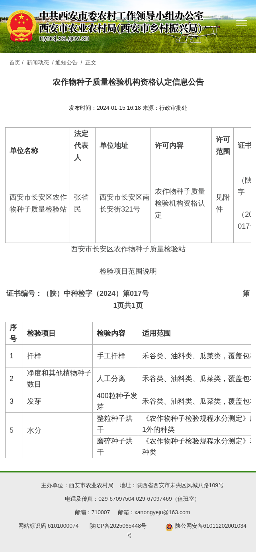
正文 (90, 62)
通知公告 (66, 62)
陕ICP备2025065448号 (121, 526)
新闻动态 (38, 62)
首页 (14, 62)
